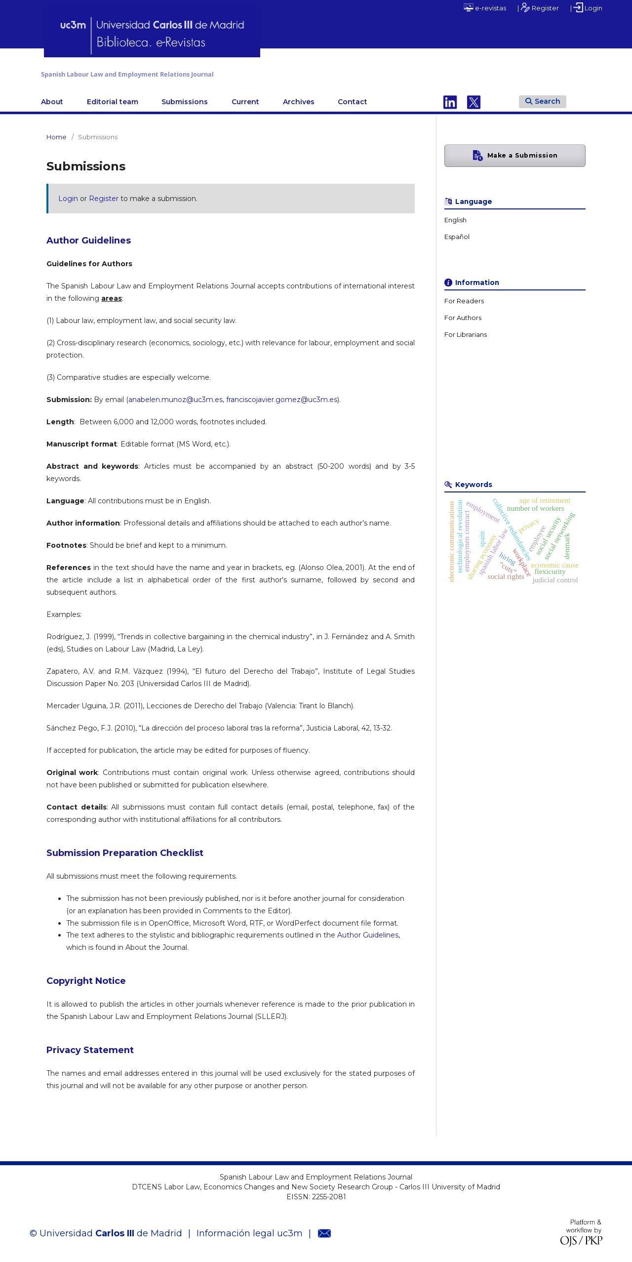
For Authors (462, 315)
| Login (586, 7)
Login (68, 196)
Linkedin (450, 99)
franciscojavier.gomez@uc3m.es (281, 397)
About (52, 99)
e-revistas (485, 7)
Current (245, 99)
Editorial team (112, 99)
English (455, 217)
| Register (538, 7)
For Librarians (465, 332)
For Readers (464, 298)
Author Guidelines (367, 933)
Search (542, 98)
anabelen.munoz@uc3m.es (175, 397)
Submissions (184, 99)
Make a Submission (522, 153)
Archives (299, 99)
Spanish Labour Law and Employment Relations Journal (203, 73)
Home (56, 134)
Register (103, 196)
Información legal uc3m (250, 1231)
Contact (352, 99)
